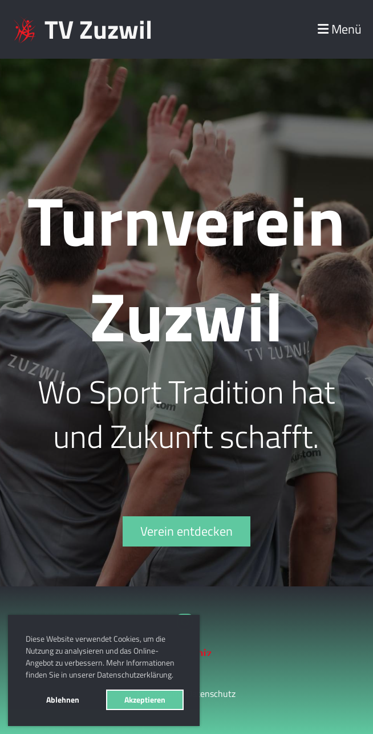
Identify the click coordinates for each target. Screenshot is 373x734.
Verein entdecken (186, 531)
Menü (340, 29)
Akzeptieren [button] (144, 700)
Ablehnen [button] (62, 700)
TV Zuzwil (98, 29)
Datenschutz (211, 693)
